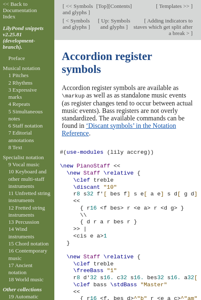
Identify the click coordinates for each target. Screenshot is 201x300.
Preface (16, 58)
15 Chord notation (28, 243)
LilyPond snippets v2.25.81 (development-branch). (23, 37)
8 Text (15, 147)
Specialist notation (23, 157)
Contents (120, 6)
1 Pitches (18, 75)
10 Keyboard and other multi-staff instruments (27, 178)
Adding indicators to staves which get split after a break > (163, 27)
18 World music (25, 279)
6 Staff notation (25, 125)
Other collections (22, 289)
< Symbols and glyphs (76, 24)
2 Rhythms (20, 83)
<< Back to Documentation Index (20, 10)
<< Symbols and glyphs (78, 9)
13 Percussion (23, 222)
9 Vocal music (24, 164)
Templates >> (174, 6)
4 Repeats (19, 104)
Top (102, 6)
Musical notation (22, 68)
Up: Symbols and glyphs (115, 24)
